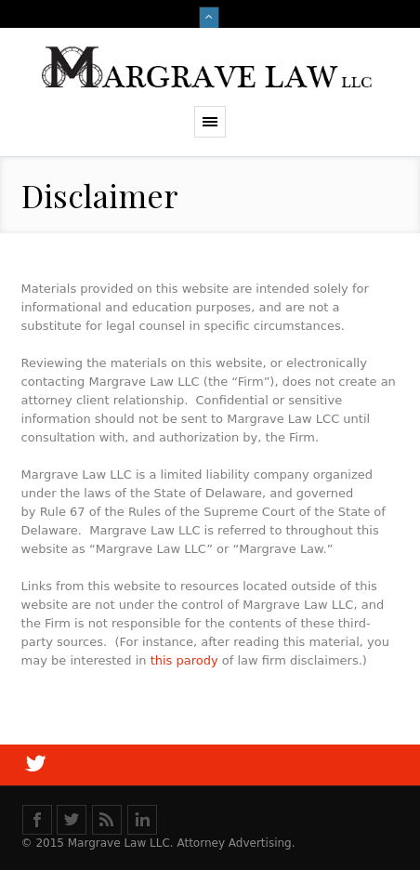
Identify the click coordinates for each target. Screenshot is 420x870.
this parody (186, 660)
